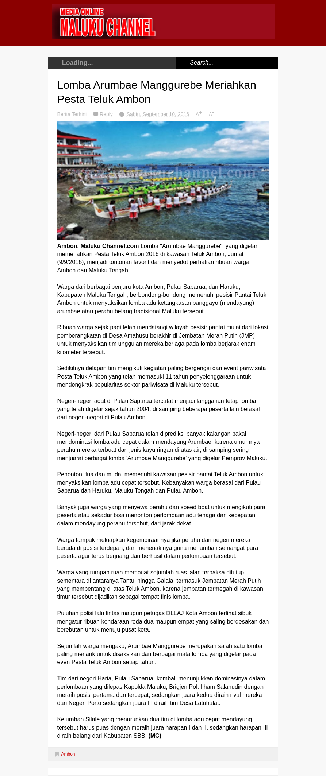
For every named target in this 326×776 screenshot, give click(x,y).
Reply (107, 114)
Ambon (68, 754)
